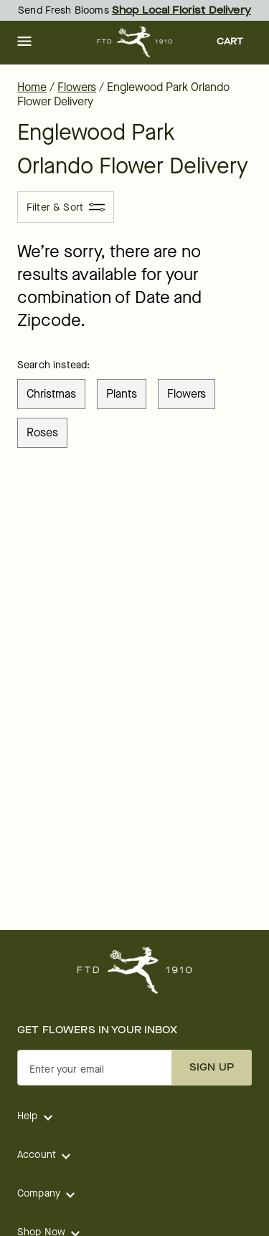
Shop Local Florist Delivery (181, 10)
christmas (51, 393)
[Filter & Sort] (65, 207)
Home (32, 87)
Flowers (76, 87)
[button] (24, 42)
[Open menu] (24, 42)
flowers (186, 393)
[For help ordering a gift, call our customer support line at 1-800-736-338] (134, 42)
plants (121, 393)
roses (42, 432)
